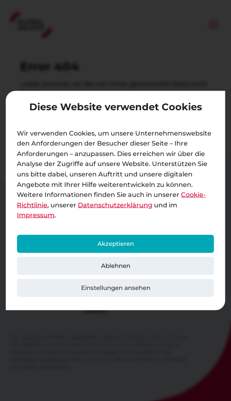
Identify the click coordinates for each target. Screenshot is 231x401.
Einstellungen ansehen (115, 288)
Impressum (36, 215)
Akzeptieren (115, 243)
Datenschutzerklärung (115, 205)
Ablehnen (115, 265)
